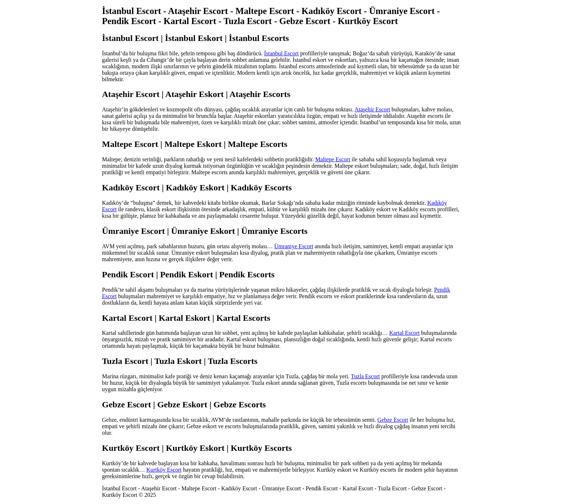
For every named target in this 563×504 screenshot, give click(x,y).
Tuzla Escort (365, 376)
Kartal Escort (404, 333)
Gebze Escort (392, 420)
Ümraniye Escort (293, 246)
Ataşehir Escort (372, 109)
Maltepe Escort (332, 159)
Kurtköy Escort (164, 470)
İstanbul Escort (281, 53)
